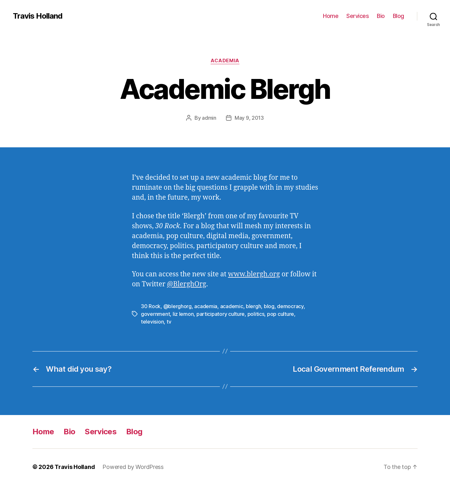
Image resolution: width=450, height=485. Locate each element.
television (152, 321)
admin (209, 118)
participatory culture (220, 314)
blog (269, 306)
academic (231, 306)
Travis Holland (37, 16)
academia (205, 306)
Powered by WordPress (133, 466)
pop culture (280, 314)
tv (169, 321)
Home (330, 16)
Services (357, 16)
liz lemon (183, 314)
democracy (290, 306)
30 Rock (150, 306)
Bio (381, 16)
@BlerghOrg (186, 284)
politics (255, 314)
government (155, 314)
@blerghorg (177, 306)
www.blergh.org (254, 274)
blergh (253, 306)
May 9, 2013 (249, 118)
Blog (398, 16)
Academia (225, 61)
